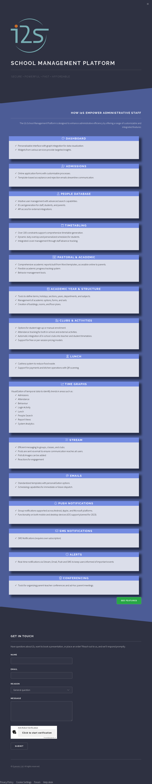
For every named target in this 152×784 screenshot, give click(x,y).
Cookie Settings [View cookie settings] (23, 782)
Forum (37, 782)
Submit (19, 746)
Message (16, 698)
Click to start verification (37, 733)
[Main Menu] (148, 4)
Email (14, 669)
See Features (129, 600)
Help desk (48, 782)
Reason (15, 684)
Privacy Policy (6, 782)
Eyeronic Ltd (18, 766)
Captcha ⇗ (50, 738)
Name (14, 655)
